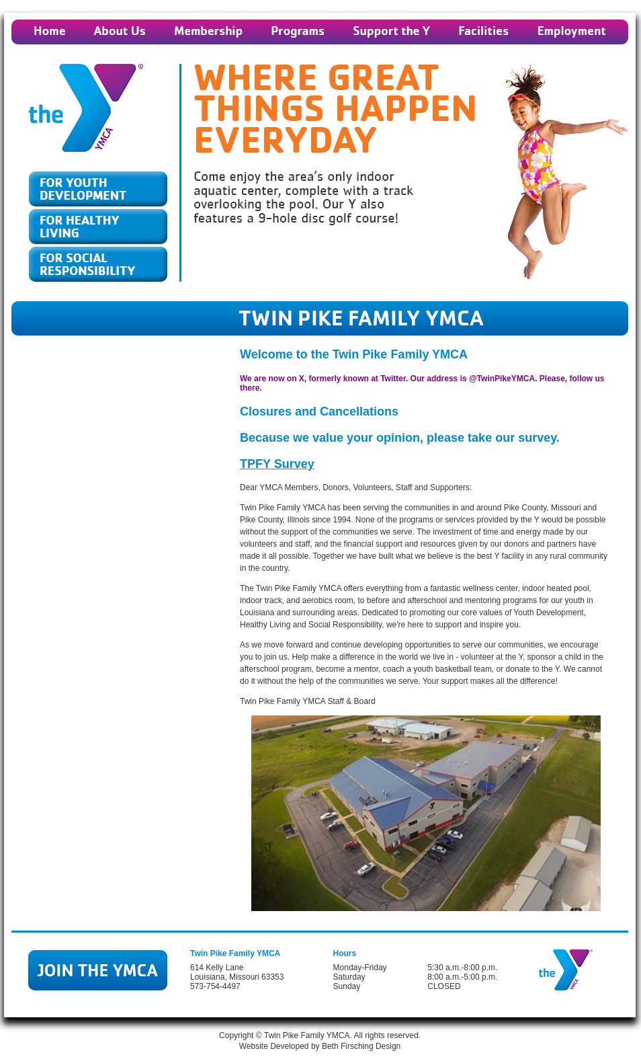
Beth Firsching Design (361, 1046)
